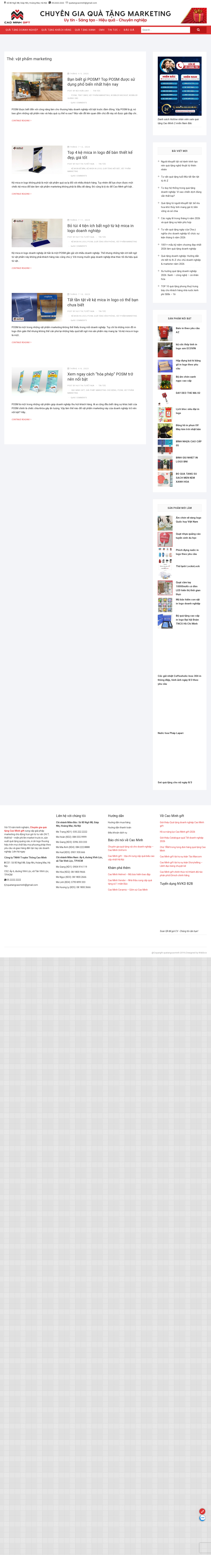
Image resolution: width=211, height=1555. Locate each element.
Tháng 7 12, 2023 (78, 147)
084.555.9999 (79, 1194)
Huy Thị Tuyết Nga (84, 164)
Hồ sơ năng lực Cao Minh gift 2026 (177, 1189)
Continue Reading (24, 120)
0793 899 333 (78, 1240)
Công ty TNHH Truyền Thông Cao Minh (25, 1215)
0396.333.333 (80, 1200)
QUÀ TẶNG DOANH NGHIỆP (22, 30)
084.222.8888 (82, 1205)
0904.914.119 (80, 1224)
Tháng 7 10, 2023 (78, 294)
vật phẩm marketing (99, 95)
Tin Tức (113, 30)
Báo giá (129, 30)
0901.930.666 (78, 1210)
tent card (83, 95)
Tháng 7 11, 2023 (78, 220)
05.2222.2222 (58, 3)
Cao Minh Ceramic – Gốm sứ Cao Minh (128, 1247)
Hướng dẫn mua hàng (119, 1180)
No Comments (80, 103)
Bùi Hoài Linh (82, 91)
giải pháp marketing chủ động (101, 390)
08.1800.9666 (78, 1229)
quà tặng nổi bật (111, 169)
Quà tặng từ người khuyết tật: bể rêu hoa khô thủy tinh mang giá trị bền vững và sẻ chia (180, 207)
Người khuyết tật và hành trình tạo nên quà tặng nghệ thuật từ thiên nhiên (179, 165)
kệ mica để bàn (78, 169)
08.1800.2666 (79, 1235)
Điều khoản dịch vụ (117, 1190)
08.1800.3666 (83, 1245)
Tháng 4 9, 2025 (78, 74)
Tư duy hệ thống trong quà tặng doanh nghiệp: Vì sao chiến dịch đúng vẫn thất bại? (181, 191)
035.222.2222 (80, 1189)
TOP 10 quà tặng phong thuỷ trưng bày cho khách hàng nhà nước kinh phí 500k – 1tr (179, 290)
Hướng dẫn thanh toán (119, 1185)
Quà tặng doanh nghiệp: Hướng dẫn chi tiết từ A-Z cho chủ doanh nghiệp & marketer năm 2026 (181, 259)
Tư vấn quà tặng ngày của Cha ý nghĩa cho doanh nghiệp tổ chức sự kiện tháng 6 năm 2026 (180, 233)
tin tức (96, 91)
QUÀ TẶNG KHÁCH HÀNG (56, 30)
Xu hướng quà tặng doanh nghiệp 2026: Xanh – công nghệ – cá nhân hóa (179, 275)
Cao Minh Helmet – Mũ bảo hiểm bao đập (129, 1232)
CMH (102, 30)
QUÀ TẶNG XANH (85, 30)
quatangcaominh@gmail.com (81, 2)
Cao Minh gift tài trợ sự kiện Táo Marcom (181, 1214)
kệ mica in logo (94, 169)
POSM (74, 95)
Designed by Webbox (196, 1310)
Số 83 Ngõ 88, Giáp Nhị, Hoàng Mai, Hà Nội (27, 3)
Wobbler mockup (119, 95)
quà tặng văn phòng (104, 242)
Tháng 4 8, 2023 (78, 369)
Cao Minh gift (78, 390)
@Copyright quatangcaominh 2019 (168, 1310)
